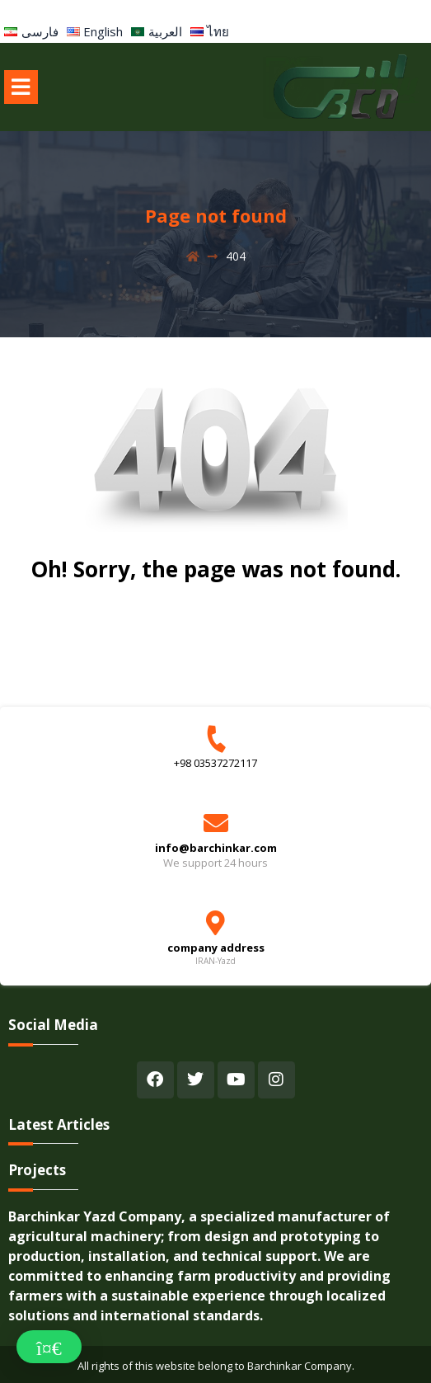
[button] (49, 1346)
